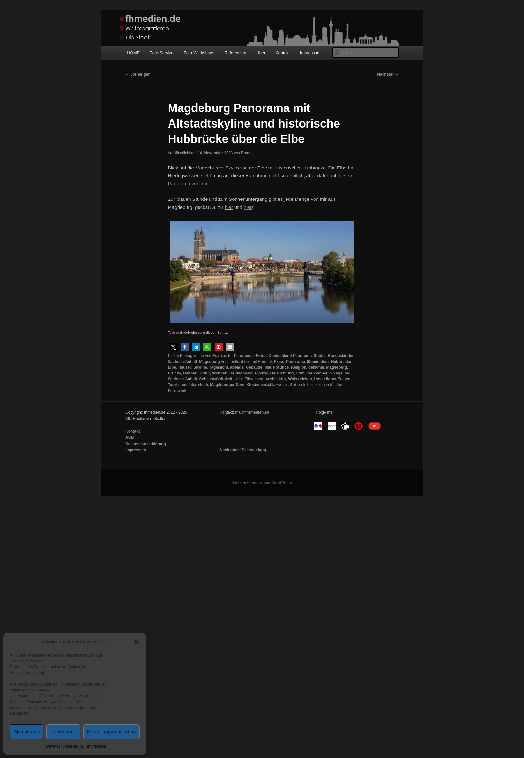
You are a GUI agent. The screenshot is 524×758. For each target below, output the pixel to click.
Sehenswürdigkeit (215, 379)
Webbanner (316, 373)
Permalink (177, 390)
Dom (300, 373)
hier (229, 207)
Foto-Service (162, 52)
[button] (136, 642)
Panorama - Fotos (250, 355)
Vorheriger (137, 74)
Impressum (96, 746)
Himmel (265, 361)
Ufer (238, 379)
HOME (133, 52)
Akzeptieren (26, 731)
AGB (129, 437)
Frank (246, 153)
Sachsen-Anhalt (182, 361)
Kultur (204, 373)
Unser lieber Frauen (332, 379)
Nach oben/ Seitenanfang (243, 450)
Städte (320, 355)
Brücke (174, 373)
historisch (198, 385)
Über (260, 52)
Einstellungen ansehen (111, 731)
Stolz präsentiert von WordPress (262, 483)
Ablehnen (63, 731)
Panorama (295, 361)
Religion (298, 367)
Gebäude (254, 367)
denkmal (316, 367)
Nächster (388, 74)
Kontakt (283, 52)
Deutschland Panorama (290, 355)
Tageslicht (218, 367)
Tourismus (177, 385)
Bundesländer (341, 355)
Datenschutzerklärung (65, 746)
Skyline (200, 367)
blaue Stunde (277, 367)
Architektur (276, 379)
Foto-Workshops (199, 52)
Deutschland (241, 373)
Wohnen (219, 373)
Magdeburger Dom (227, 385)
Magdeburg (209, 361)
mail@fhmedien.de (252, 412)
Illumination (318, 361)
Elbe (172, 367)
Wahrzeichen (300, 379)
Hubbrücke (341, 361)
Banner (189, 373)
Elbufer (261, 373)
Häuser (184, 367)
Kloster (253, 385)
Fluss (279, 361)
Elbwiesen (253, 379)
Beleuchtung (282, 373)
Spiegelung (340, 373)
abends (237, 367)
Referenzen (235, 52)
